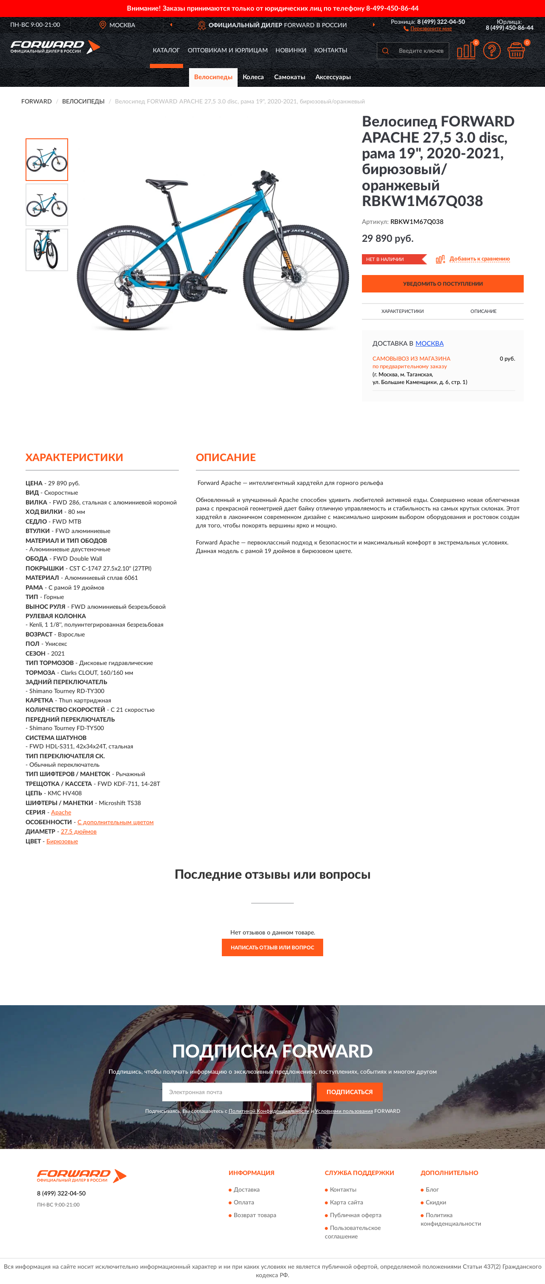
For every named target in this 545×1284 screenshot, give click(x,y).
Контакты (330, 51)
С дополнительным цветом (115, 822)
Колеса (253, 77)
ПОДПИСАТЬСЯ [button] (350, 1092)
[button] (428, 28)
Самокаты (289, 77)
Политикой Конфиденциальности (269, 1111)
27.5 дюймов (79, 832)
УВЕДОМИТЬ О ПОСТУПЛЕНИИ (443, 284)
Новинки (291, 51)
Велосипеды (213, 77)
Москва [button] (430, 344)
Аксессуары (333, 77)
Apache (61, 813)
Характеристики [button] (403, 311)
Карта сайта (346, 1203)
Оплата (244, 1203)
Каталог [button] (166, 51)
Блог (432, 1190)
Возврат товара (255, 1215)
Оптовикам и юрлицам (228, 51)
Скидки (436, 1203)
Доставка (247, 1190)
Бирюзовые (62, 842)
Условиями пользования (344, 1111)
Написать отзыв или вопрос (272, 947)
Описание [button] (483, 311)
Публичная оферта (356, 1215)
